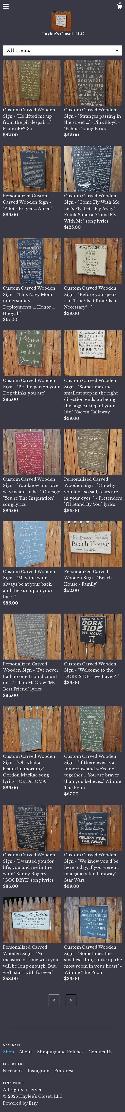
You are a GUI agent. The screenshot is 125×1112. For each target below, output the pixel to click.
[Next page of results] (71, 1000)
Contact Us (100, 1051)
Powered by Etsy (20, 1103)
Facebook (13, 1070)
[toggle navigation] (6, 6)
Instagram (39, 1070)
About (26, 1051)
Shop (9, 1051)
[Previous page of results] (54, 1000)
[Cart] (119, 7)
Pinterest (64, 1070)
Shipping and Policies (61, 1051)
